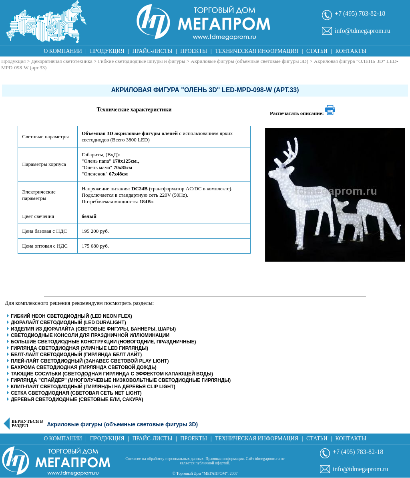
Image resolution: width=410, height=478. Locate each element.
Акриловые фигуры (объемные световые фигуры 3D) (249, 61)
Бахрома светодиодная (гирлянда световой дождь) (84, 367)
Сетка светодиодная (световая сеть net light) (76, 393)
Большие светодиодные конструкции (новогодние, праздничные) (103, 342)
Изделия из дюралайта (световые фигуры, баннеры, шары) (93, 329)
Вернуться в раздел (27, 423)
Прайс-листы (153, 51)
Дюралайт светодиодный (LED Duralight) (68, 322)
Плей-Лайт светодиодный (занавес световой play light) (90, 361)
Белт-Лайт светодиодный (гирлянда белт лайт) (76, 354)
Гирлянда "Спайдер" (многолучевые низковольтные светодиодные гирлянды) (121, 380)
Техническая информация (256, 51)
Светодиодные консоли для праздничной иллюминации (90, 335)
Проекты (193, 51)
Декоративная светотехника (61, 61)
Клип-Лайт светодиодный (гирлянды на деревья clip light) (93, 386)
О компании (63, 51)
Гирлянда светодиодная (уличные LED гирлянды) (79, 348)
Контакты (351, 51)
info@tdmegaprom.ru (362, 30)
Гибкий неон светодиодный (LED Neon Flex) (71, 316)
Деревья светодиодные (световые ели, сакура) (77, 399)
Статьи (317, 51)
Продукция (107, 51)
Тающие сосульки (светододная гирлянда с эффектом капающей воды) (112, 374)
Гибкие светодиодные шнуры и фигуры (141, 61)
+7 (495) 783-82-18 (360, 13)
